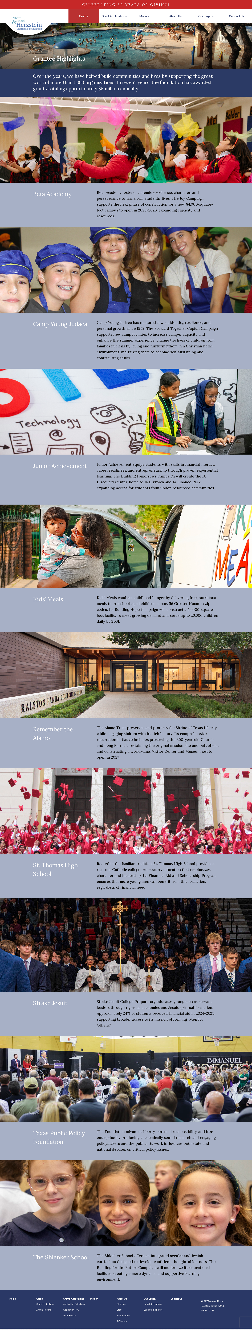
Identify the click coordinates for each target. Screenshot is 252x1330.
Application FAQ (71, 1310)
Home (12, 1299)
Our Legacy (206, 16)
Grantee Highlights (45, 1304)
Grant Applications (114, 16)
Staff (119, 1310)
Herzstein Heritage (153, 1304)
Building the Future (153, 1310)
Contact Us (236, 16)
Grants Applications (73, 1299)
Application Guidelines (74, 1304)
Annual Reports (43, 1310)
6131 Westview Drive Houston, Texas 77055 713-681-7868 (213, 1306)
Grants (83, 16)
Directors (121, 1304)
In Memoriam (123, 1315)
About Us (175, 16)
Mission (144, 16)
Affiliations (122, 1321)
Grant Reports (69, 1315)
